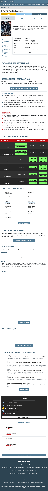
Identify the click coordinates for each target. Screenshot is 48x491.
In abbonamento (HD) (21, 146)
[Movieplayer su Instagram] (24, 464)
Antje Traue (7, 201)
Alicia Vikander (31, 196)
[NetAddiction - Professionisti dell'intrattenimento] (27, 480)
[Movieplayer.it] (8, 1)
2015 (26, 45)
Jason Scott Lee (8, 211)
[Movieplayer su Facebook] (19, 464)
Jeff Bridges (8, 192)
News (2, 4)
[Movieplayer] (24, 461)
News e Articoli (38, 18)
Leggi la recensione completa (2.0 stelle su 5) (24, 88)
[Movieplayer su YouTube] (26, 464)
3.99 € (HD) (33, 161)
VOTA (39, 14)
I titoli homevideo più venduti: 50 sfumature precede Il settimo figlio (24, 370)
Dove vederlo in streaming (7, 43)
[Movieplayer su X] (21, 464)
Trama (5, 39)
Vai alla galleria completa (24, 345)
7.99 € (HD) (43, 161)
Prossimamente (40, 4)
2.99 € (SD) (33, 158)
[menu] (1, 1)
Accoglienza (7, 49)
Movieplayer (3, 7)
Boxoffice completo (24, 417)
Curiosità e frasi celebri (6, 47)
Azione (36, 43)
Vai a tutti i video (24, 322)
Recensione (6, 41)
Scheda (8, 18)
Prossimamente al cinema (24, 455)
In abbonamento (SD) (21, 144)
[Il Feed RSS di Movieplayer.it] (29, 464)
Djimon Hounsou (8, 206)
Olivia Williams (31, 201)
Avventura (27, 43)
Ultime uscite (31, 4)
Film (8, 7)
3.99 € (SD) (33, 180)
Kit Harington (31, 206)
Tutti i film (23, 4)
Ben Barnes (31, 192)
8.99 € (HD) (43, 175)
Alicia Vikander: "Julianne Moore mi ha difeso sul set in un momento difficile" (26, 357)
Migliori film (15, 4)
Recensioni (8, 4)
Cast (5, 45)
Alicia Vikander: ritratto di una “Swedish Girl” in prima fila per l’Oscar (25, 362)
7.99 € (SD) (43, 158)
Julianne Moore (8, 196)
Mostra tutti (24, 389)
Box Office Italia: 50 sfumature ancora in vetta (18, 383)
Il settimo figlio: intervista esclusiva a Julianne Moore (20, 377)
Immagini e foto (6, 53)
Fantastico (32, 43)
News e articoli (5, 55)
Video (22, 18)
